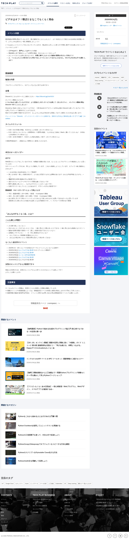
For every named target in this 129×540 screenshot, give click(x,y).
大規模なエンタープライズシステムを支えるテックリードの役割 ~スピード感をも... (117, 118)
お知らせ (67, 502)
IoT (3, 483)
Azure (26, 483)
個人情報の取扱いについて (104, 502)
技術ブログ (4, 509)
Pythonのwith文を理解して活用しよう (32, 461)
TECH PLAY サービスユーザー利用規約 (108, 499)
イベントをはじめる (70, 512)
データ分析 (43, 483)
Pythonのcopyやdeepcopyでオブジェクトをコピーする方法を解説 (43, 444)
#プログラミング (13, 24)
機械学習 (103, 77)
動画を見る (76, 3)
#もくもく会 (23, 24)
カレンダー (4, 502)
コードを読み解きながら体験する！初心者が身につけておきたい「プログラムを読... (117, 109)
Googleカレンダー (106, 25)
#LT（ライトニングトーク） (36, 24)
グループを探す (87, 3)
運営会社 (67, 506)
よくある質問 (68, 509)
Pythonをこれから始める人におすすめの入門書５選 (38, 416)
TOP (2, 8)
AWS (122, 77)
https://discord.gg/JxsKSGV (45, 96)
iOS (109, 77)
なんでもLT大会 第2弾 (26, 257)
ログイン (116, 3)
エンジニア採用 (37, 502)
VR (126, 80)
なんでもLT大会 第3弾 (26, 252)
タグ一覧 (4, 525)
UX (122, 80)
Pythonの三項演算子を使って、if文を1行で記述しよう (39, 435)
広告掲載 (35, 512)
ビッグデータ (34, 483)
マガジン (4, 506)
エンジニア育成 (37, 509)
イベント (8, 8)
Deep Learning (99, 80)
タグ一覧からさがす (121, 88)
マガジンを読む (65, 3)
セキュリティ (19, 483)
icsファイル (117, 25)
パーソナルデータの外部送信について (108, 509)
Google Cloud (9, 483)
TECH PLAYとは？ (70, 499)
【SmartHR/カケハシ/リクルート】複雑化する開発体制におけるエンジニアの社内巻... (117, 100)
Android (97, 77)
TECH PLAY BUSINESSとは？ (42, 499)
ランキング (4, 522)
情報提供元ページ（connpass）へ (45, 303)
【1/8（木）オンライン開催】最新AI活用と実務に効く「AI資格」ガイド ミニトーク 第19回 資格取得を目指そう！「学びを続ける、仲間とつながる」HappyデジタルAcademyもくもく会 (56, 345)
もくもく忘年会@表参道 (27, 255)
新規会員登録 (124, 3)
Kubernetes (116, 77)
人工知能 (97, 84)
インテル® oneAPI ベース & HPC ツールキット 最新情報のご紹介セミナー (55, 359)
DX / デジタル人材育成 (40, 506)
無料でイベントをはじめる (111, 66)
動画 (2, 512)
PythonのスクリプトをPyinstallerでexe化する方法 (37, 452)
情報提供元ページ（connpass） (111, 43)
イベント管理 (68, 515)
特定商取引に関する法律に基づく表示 (108, 506)
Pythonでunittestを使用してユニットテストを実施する (39, 426)
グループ (4, 519)
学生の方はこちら (106, 3)
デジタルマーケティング (112, 80)
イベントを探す (53, 3)
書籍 (2, 515)
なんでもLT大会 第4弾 (26, 250)
